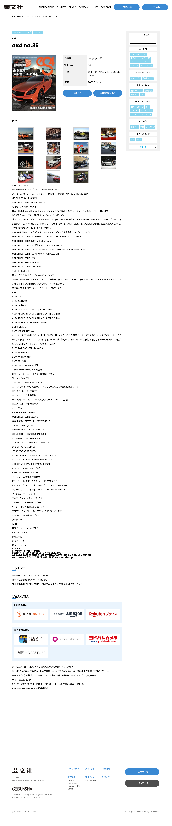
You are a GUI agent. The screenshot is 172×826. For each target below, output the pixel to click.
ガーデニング (150, 127)
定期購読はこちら (107, 93)
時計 (147, 107)
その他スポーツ (148, 78)
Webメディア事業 (74, 786)
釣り (139, 78)
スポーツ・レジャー (143, 72)
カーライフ (26, 16)
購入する (77, 93)
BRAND (72, 7)
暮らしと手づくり (146, 110)
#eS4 (14, 38)
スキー (133, 78)
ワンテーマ (135, 65)
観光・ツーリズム (137, 91)
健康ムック (135, 94)
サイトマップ (32, 812)
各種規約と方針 (17, 812)
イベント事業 (72, 783)
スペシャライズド (146, 65)
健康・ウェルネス (143, 85)
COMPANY (84, 7)
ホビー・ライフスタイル (143, 101)
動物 (142, 127)
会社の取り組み (90, 780)
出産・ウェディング (137, 107)
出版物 (19, 16)
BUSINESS (61, 7)
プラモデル (134, 110)
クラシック (134, 62)
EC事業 (70, 789)
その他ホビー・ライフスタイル (141, 114)
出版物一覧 (143, 783)
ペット (143, 94)
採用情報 (106, 769)
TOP (13, 16)
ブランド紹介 (73, 769)
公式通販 (155, 7)
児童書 (138, 139)
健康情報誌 (149, 91)
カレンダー (143, 121)
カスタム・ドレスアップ (39, 16)
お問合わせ (143, 771)
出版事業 (71, 780)
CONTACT (106, 7)
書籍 (132, 139)
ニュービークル (145, 62)
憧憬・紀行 (134, 127)
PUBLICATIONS (46, 7)
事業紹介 (72, 776)
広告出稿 (127, 7)
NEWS (95, 7)
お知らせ (106, 776)
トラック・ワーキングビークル (141, 58)
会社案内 (89, 776)
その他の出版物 (143, 134)
